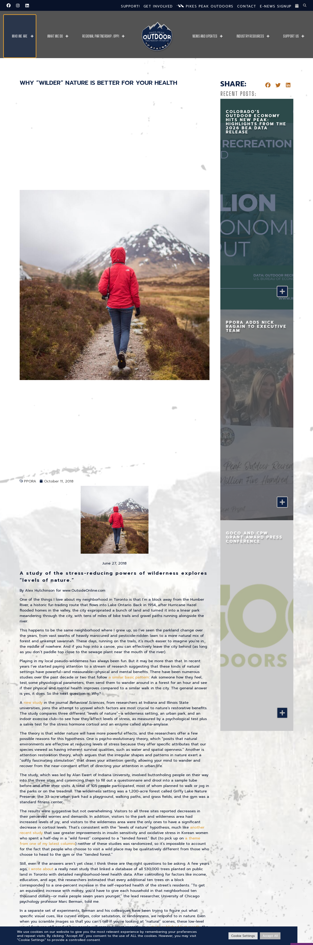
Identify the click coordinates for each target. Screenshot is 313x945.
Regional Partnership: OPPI (100, 36)
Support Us (291, 36)
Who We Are (19, 36)
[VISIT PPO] (301, 930)
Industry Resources (250, 36)
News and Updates (205, 36)
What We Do (55, 36)
